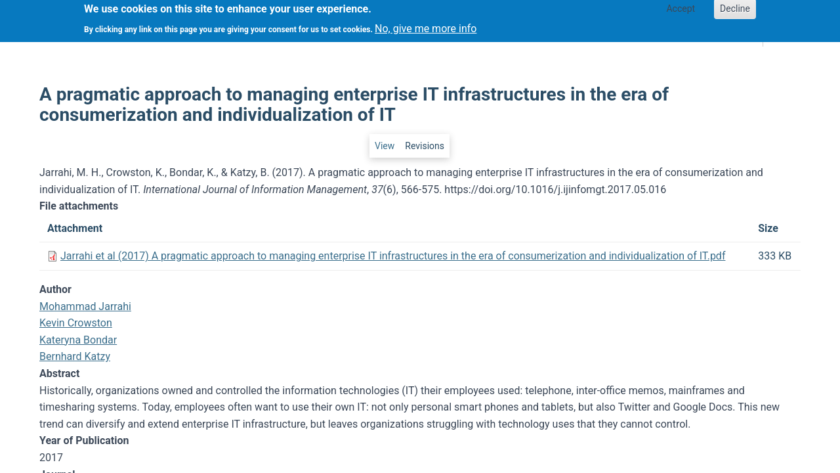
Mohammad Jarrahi (85, 306)
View (384, 146)
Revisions (424, 146)
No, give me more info (425, 24)
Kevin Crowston (75, 323)
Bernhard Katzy (74, 356)
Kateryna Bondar (78, 340)
